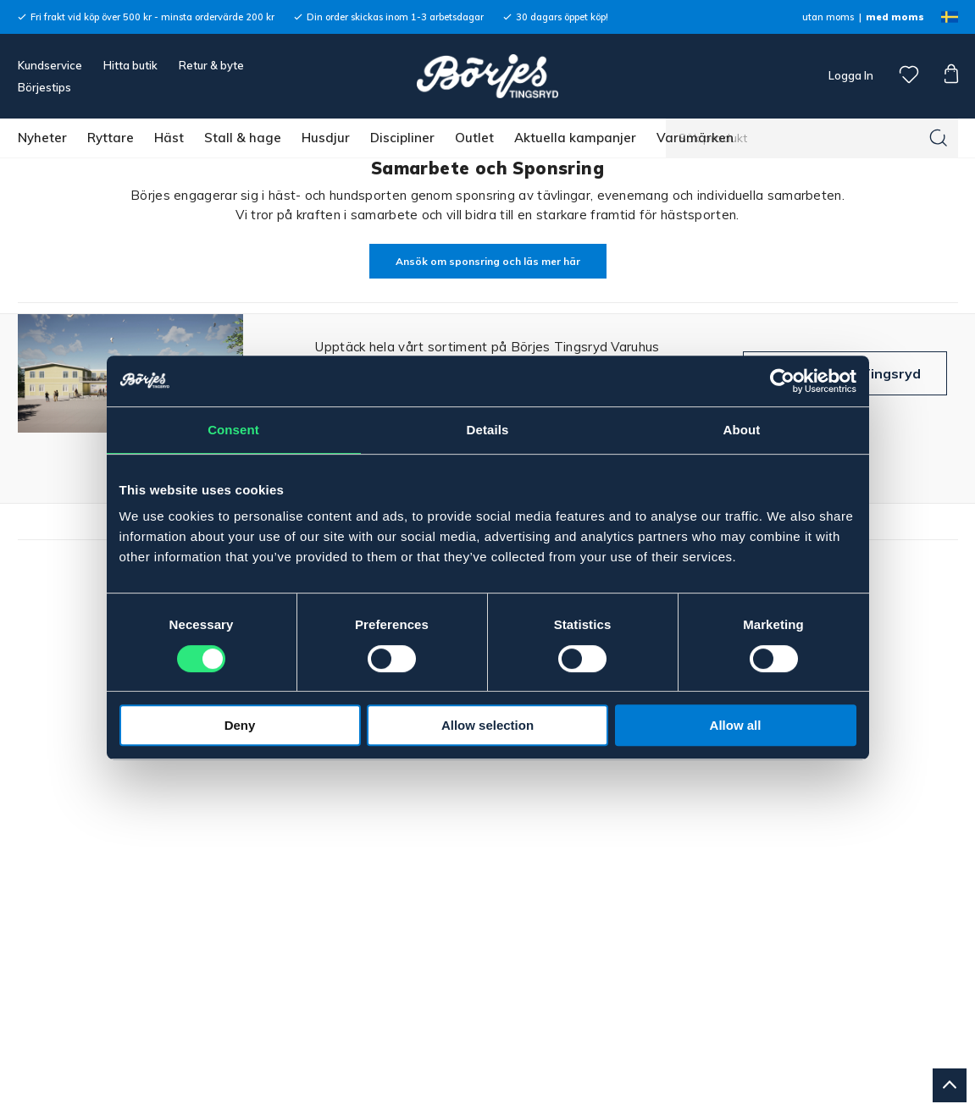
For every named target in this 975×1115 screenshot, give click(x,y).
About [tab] (742, 429)
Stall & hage (242, 138)
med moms (895, 17)
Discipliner (402, 138)
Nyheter (42, 138)
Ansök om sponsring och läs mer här (488, 261)
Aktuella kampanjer (575, 138)
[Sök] (938, 138)
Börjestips (44, 87)
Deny (240, 725)
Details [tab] (488, 429)
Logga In (849, 75)
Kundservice (50, 65)
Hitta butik (130, 65)
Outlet (474, 138)
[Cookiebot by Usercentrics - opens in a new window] (782, 381)
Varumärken (695, 138)
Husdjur (326, 138)
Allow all (736, 725)
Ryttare (110, 138)
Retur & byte (211, 65)
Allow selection (487, 725)
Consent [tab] (233, 429)
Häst (169, 138)
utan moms (828, 17)
